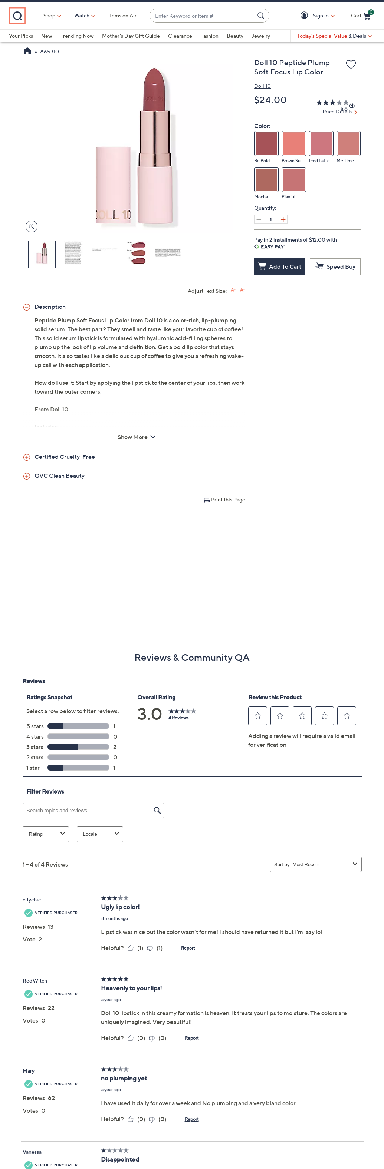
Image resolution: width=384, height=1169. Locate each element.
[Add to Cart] (279, 266)
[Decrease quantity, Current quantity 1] (258, 219)
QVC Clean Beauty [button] (60, 475)
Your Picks (21, 36)
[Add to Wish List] (351, 64)
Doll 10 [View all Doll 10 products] (262, 86)
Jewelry (261, 36)
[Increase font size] (233, 290)
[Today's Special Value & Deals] (334, 36)
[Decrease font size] (242, 290)
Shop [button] (49, 15)
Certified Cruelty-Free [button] (65, 456)
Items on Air (122, 15)
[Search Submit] (262, 15)
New (46, 36)
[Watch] (82, 15)
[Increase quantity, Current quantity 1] (283, 219)
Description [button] (50, 306)
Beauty (235, 36)
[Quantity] (271, 219)
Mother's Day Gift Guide (131, 36)
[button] (305, 15)
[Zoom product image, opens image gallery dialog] (29, 226)
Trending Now (77, 36)
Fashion (209, 36)
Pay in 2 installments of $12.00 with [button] (295, 242)
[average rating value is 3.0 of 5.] (328, 105)
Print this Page (228, 499)
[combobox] (202, 16)
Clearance (180, 36)
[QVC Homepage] (27, 51)
